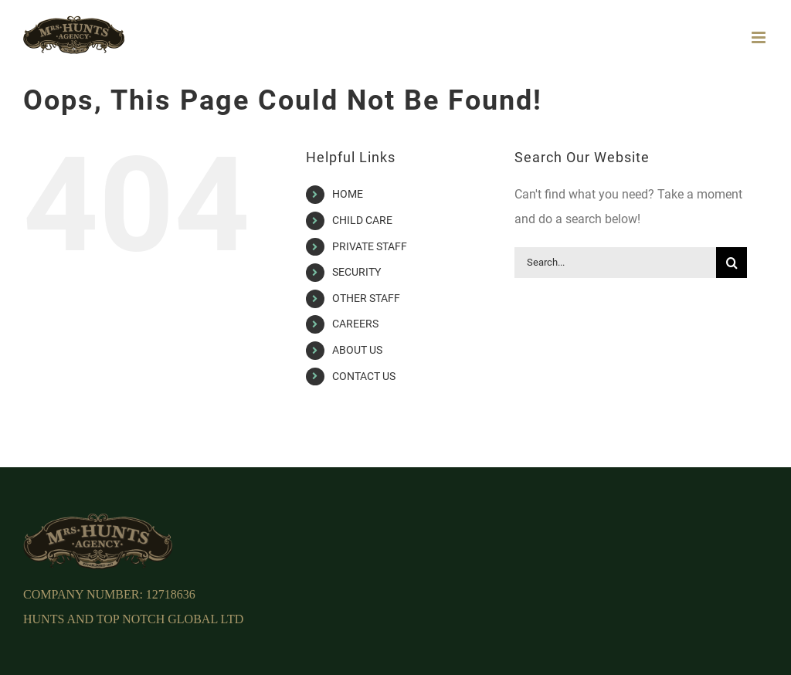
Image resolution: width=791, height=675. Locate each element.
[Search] (731, 262)
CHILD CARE (362, 220)
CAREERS (355, 323)
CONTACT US (364, 376)
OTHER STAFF (366, 298)
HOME (347, 194)
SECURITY (356, 272)
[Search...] (615, 262)
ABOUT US (357, 350)
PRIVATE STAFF (369, 246)
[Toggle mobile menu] (760, 37)
